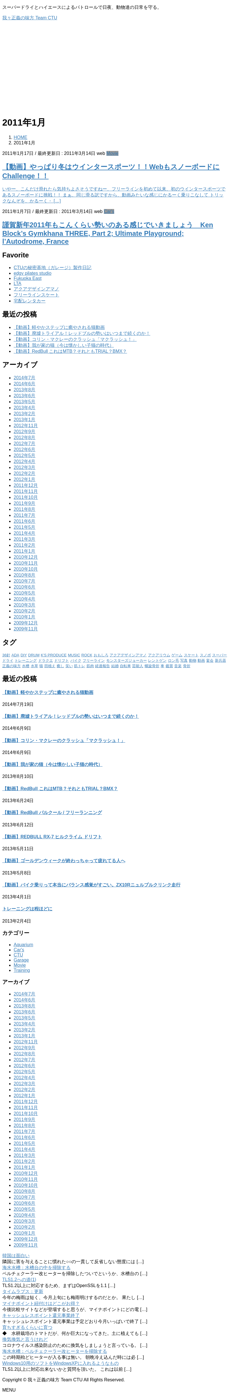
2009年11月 (26, 628)
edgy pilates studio (33, 273)
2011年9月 (25, 503)
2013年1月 (25, 419)
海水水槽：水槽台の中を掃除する (36, 1267)
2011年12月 (26, 485)
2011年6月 (25, 521)
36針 (6, 655)
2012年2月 (25, 473)
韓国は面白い (16, 1255)
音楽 (178, 666)
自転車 (125, 666)
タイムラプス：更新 (22, 1291)
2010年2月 (25, 611)
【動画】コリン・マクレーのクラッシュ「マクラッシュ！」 (75, 339)
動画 (201, 660)
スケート (191, 655)
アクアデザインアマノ (36, 288)
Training (22, 970)
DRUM (34, 655)
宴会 (209, 660)
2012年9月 (25, 431)
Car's (109, 211)
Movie (112, 153)
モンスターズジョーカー (126, 660)
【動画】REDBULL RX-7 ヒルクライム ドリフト (52, 836)
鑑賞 (169, 666)
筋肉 (90, 666)
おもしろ (101, 655)
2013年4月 (25, 407)
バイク (75, 660)
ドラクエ (45, 660)
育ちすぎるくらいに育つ (27, 1327)
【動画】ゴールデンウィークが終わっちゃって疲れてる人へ (63, 860)
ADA (15, 655)
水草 (34, 666)
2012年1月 (25, 479)
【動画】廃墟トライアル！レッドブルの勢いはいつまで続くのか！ (82, 333)
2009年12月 (26, 622)
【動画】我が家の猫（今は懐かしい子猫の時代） (64, 345)
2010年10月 (26, 569)
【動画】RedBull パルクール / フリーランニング (52, 812)
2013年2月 (25, 413)
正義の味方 (11, 666)
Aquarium (23, 944)
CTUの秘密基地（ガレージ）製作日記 (52, 267)
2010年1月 (25, 616)
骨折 (186, 666)
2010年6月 (25, 587)
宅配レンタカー (30, 300)
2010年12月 (26, 557)
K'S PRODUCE (54, 655)
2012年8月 (25, 437)
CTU (18, 954)
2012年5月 (25, 455)
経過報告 (102, 666)
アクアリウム (159, 655)
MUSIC (74, 655)
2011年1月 (25, 551)
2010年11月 (26, 563)
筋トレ (79, 666)
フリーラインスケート (36, 294)
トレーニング (26, 660)
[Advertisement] (115, 70)
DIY (23, 655)
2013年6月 (25, 395)
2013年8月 (25, 389)
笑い (69, 666)
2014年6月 (25, 383)
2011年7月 (25, 515)
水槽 (25, 666)
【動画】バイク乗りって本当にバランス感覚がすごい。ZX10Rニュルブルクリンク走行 (91, 884)
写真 (184, 660)
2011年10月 (26, 497)
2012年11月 (26, 425)
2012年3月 (25, 467)
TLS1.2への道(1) (19, 1279)
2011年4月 (25, 533)
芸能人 (137, 666)
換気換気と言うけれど (25, 1339)
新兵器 (220, 660)
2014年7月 (25, 377)
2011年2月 (25, 545)
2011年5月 (25, 527)
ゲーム (176, 655)
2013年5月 (25, 401)
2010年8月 (25, 575)
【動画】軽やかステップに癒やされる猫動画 (59, 327)
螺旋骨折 (152, 666)
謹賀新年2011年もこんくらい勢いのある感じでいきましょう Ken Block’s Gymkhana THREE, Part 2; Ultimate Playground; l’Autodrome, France (107, 233)
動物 (192, 660)
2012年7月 (25, 443)
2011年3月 (25, 539)
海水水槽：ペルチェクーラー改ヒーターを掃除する (54, 1351)
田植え (50, 666)
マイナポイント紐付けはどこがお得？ (41, 1303)
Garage (21, 960)
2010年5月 (25, 593)
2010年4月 (25, 599)
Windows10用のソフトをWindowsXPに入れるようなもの (60, 1363)
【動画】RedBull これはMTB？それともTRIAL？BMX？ (70, 351)
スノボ (205, 655)
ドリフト (61, 660)
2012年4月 (25, 461)
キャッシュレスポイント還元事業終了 (41, 1315)
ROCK (87, 655)
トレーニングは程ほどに (27, 908)
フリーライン (94, 660)
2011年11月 (26, 491)
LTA (17, 283)
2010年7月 (25, 581)
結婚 (115, 666)
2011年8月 (25, 509)
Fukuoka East (28, 278)
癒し (60, 666)
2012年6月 (25, 449)
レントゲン (157, 660)
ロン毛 (173, 660)
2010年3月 (25, 605)
